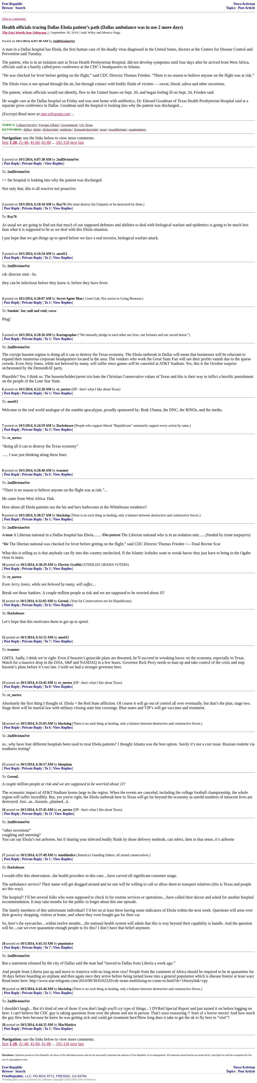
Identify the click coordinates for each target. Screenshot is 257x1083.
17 (4, 855)
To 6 (47, 474)
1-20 (13, 142)
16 (4, 810)
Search (20, 8)
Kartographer (66, 335)
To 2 (47, 258)
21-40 (23, 142)
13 (4, 683)
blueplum (65, 764)
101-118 (62, 142)
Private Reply (32, 163)
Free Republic (12, 4)
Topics (230, 8)
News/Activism (244, 4)
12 (4, 637)
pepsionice (65, 943)
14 (4, 723)
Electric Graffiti (70, 565)
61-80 (46, 142)
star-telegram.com (55, 114)
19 (4, 989)
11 (3, 601)
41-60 (34, 142)
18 (4, 943)
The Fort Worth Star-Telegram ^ (25, 32)
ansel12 (61, 254)
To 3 (47, 429)
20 (4, 1025)
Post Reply (12, 163)
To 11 (48, 814)
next (73, 142)
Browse (7, 8)
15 (4, 764)
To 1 (47, 208)
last (81, 142)
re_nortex (63, 389)
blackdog (63, 515)
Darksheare (65, 425)
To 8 (47, 687)
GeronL (64, 601)
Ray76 (61, 204)
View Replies (53, 163)
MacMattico (67, 1025)
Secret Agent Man (69, 298)
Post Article (246, 8)
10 (4, 565)
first (5, 142)
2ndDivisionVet (67, 159)
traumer (62, 470)
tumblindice (67, 855)
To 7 (47, 641)
